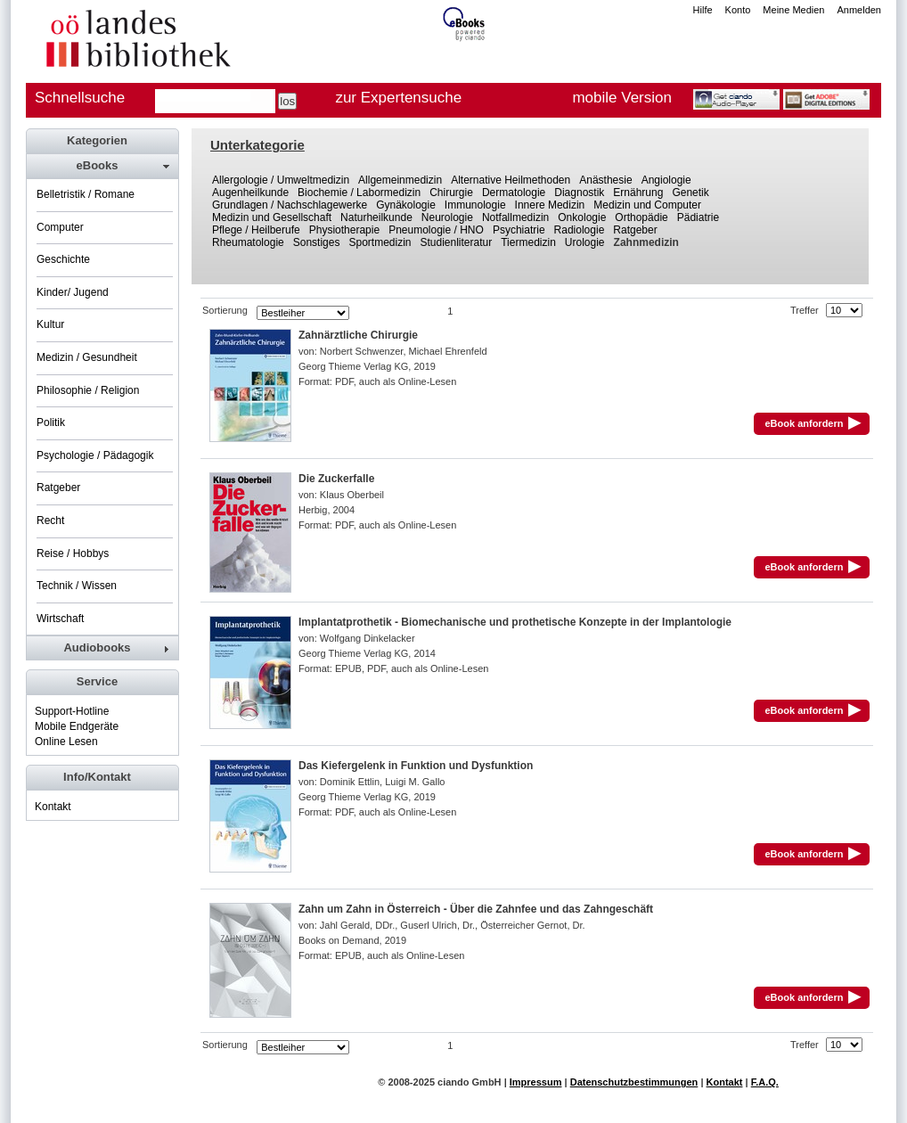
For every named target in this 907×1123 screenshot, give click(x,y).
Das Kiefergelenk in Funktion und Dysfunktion (415, 765)
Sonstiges (316, 242)
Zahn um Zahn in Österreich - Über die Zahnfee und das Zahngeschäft (475, 909)
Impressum (536, 1082)
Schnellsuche (80, 97)
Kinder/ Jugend (73, 292)
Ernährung (638, 192)
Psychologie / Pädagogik (95, 455)
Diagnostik (579, 192)
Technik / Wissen (77, 585)
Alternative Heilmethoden (510, 180)
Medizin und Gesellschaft (271, 217)
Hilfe (703, 9)
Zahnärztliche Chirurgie (358, 335)
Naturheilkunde (376, 217)
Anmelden (859, 9)
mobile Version (622, 97)
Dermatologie (513, 192)
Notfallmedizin (515, 217)
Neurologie (447, 217)
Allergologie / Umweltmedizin (280, 180)
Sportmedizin (379, 242)
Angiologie (666, 180)
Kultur (50, 324)
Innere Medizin (550, 205)
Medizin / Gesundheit (87, 357)
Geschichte (63, 259)
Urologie (585, 242)
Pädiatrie (698, 217)
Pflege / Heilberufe (256, 230)
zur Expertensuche (398, 97)
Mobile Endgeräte (76, 726)
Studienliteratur (457, 242)
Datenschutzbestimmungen (634, 1082)
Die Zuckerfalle (336, 478)
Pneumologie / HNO (436, 230)
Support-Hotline (72, 711)
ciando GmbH (469, 1082)
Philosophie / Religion (88, 390)
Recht (50, 520)
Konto (738, 9)
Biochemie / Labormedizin (359, 192)
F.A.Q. (765, 1082)
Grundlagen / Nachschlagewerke (289, 205)
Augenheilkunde (250, 192)
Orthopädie (641, 217)
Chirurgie (451, 192)
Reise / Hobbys (73, 553)
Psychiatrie (519, 230)
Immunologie (475, 205)
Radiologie (579, 230)
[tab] (101, 165)
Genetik (690, 192)
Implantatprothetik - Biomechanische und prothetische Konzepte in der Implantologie (514, 622)
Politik (51, 422)
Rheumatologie (248, 242)
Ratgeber (635, 230)
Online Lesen (66, 741)
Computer (60, 227)
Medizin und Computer (647, 205)
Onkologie (582, 217)
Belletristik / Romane (86, 194)
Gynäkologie (406, 205)
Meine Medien (793, 9)
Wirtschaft (60, 618)
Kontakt (53, 806)
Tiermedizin (528, 242)
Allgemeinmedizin (400, 180)
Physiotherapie (344, 230)
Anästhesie (605, 180)
